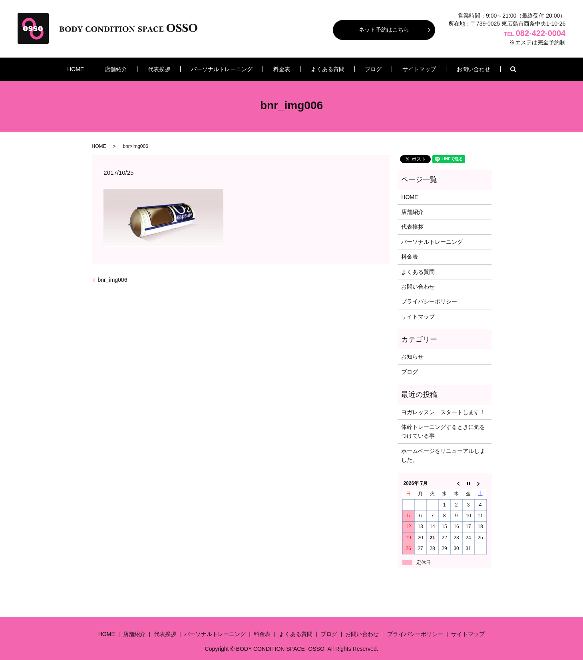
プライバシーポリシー (429, 301)
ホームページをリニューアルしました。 (443, 455)
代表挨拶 (174, 69)
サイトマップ (397, 69)
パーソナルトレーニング (229, 69)
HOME (104, 69)
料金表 (281, 69)
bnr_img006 (112, 280)
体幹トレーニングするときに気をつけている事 (443, 431)
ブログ (358, 69)
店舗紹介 (138, 69)
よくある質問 (320, 69)
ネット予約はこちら (384, 29)
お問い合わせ (444, 69)
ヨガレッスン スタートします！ (443, 412)
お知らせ (412, 356)
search (481, 69)
